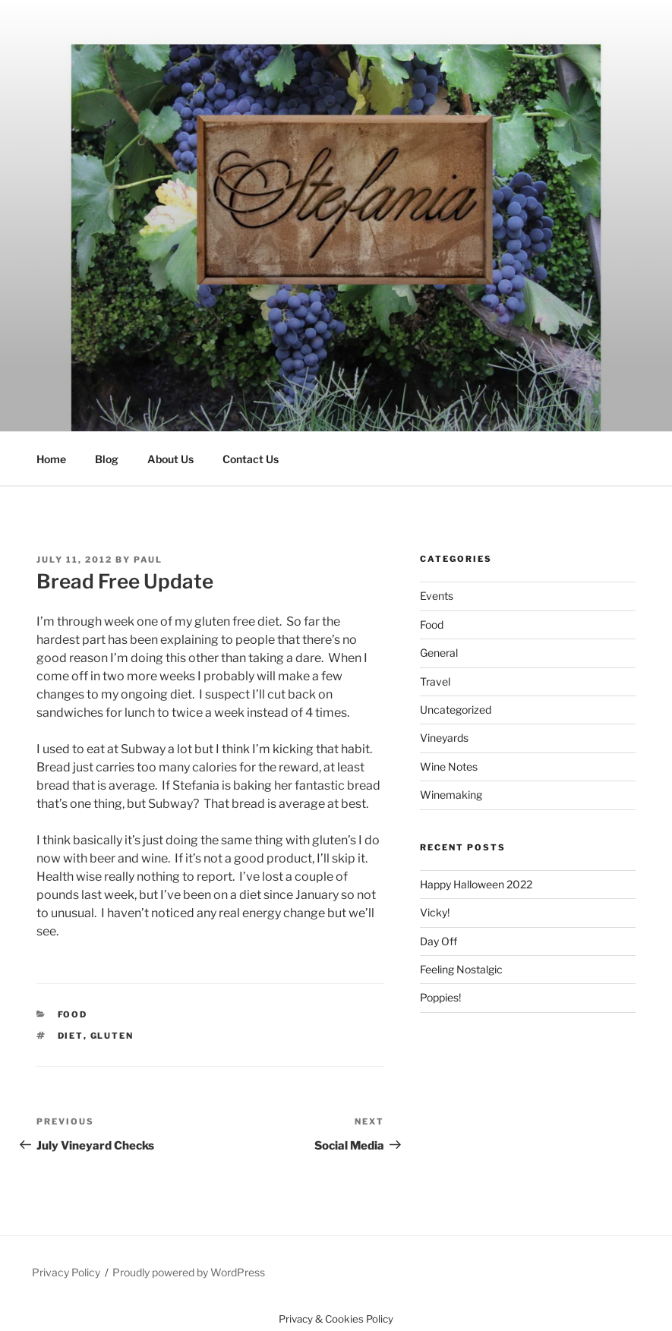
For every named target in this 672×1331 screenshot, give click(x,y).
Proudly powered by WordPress (188, 1272)
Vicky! (435, 912)
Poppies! (440, 997)
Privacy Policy (66, 1272)
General (439, 652)
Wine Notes (449, 766)
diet (71, 1035)
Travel (435, 681)
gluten (112, 1035)
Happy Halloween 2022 (476, 884)
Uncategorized (455, 709)
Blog (106, 459)
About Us (170, 459)
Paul (148, 559)
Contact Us (250, 459)
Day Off (438, 941)
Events (436, 595)
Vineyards (444, 737)
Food (73, 1014)
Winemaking (451, 794)
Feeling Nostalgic (461, 969)
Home (51, 459)
